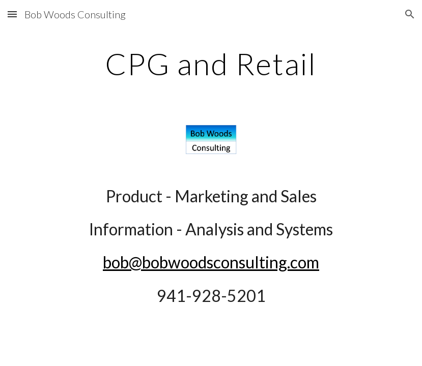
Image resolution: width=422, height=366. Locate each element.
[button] (12, 14)
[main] (210, 63)
